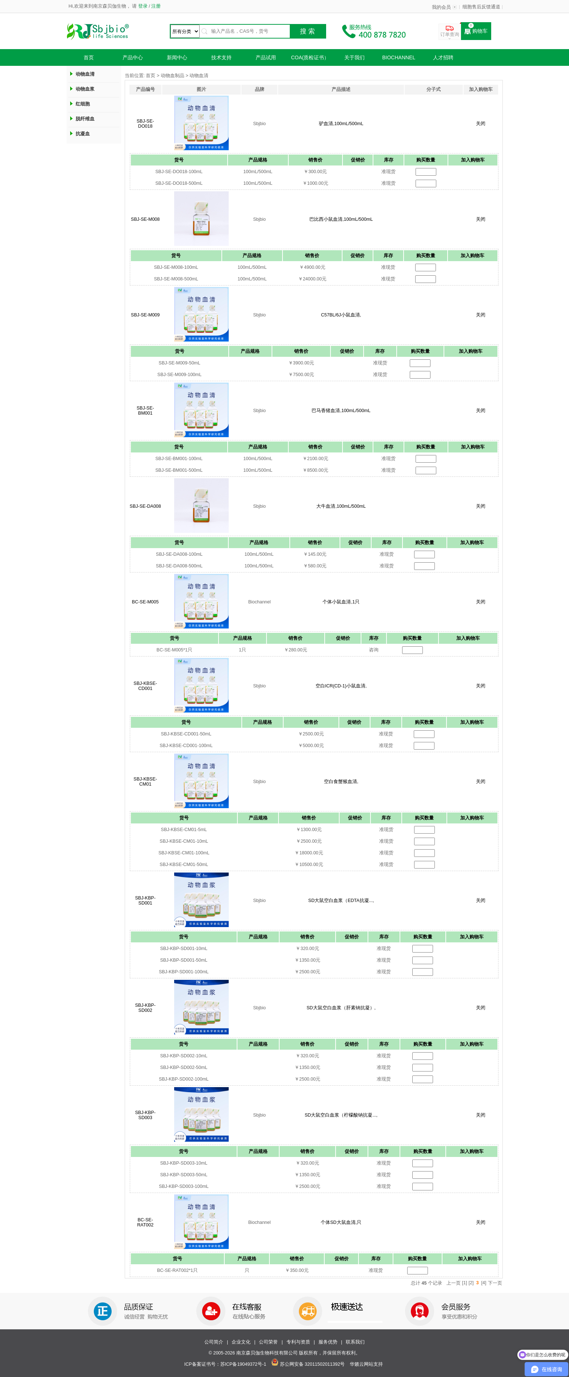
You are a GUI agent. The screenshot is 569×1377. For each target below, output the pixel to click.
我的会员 (441, 7)
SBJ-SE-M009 (145, 315)
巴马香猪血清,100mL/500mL (341, 410)
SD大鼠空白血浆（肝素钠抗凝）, (341, 1007)
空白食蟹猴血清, (341, 781)
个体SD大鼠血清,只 (341, 1222)
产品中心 (133, 57)
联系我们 (355, 1342)
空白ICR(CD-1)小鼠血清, (341, 685)
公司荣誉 (268, 1342)
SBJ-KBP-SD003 (145, 1115)
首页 (89, 57)
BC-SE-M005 (145, 601)
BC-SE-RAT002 (145, 1222)
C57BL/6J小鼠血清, (341, 315)
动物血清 (85, 74)
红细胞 (83, 104)
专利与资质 (298, 1342)
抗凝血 (83, 133)
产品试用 (266, 57)
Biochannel (398, 57)
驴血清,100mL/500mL (341, 123)
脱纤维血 (85, 118)
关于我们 (354, 57)
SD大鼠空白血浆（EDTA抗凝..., (341, 900)
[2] (471, 1282)
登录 (143, 6)
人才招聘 (443, 57)
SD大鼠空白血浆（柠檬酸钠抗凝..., (341, 1115)
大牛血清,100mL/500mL (340, 506)
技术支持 (221, 57)
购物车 (476, 31)
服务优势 (327, 1342)
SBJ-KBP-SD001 (145, 900)
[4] (483, 1282)
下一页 (495, 1283)
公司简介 (213, 1342)
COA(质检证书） (310, 57)
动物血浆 (85, 89)
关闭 (480, 123)
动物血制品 (172, 75)
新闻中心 (177, 57)
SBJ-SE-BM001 (145, 411)
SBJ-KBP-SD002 (145, 1008)
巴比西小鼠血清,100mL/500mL (341, 219)
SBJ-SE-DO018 (145, 124)
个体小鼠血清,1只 (340, 601)
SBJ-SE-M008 (145, 219)
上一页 (453, 1283)
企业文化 (241, 1342)
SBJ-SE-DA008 (145, 506)
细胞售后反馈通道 (481, 6)
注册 (155, 6)
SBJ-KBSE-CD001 (145, 686)
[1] (464, 1282)
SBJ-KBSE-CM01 (145, 782)
